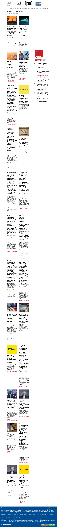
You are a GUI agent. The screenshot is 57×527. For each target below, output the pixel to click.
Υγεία (37, 8)
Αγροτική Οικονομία (10, 81)
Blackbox (15, 124)
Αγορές (43, 60)
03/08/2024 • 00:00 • (10, 80)
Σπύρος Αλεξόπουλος (22, 79)
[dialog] (28, 517)
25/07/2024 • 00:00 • (22, 208)
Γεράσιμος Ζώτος (10, 81)
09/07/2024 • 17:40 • (10, 419)
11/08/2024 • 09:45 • (22, 47)
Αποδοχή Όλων (52, 524)
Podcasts (46, 8)
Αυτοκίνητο (41, 8)
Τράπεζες (20, 47)
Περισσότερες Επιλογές (6, 524)
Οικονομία (19, 8)
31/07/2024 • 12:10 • (22, 113)
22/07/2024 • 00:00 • (10, 251)
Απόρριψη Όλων (44, 524)
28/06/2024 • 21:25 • (10, 494)
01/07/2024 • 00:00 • (22, 462)
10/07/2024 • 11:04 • (10, 371)
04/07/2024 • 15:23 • (10, 451)
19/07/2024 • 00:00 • (22, 257)
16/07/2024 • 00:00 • (22, 300)
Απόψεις (10, 8)
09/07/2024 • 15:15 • (22, 416)
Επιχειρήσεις (24, 8)
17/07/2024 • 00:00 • (10, 298)
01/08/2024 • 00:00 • (10, 124)
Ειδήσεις (38, 60)
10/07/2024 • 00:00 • (22, 386)
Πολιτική (14, 8)
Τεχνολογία (33, 8)
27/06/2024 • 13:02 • (22, 501)
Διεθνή (29, 8)
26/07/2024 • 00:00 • (10, 212)
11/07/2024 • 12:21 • (22, 334)
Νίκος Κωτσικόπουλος (11, 341)
